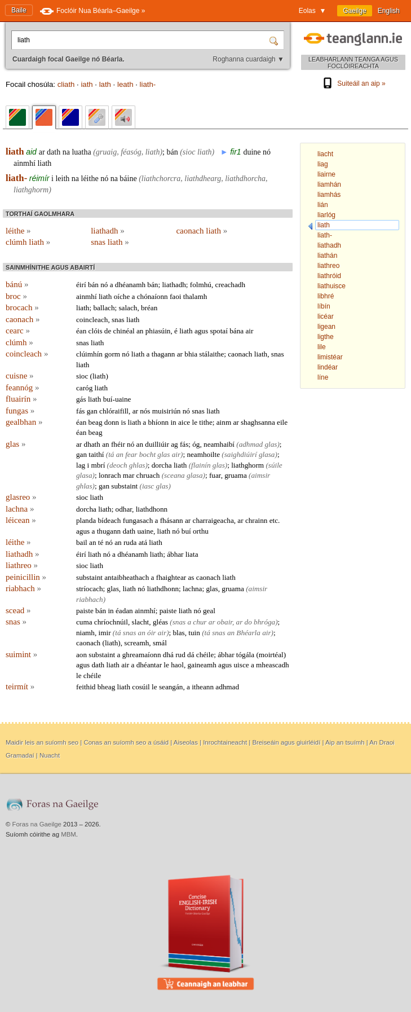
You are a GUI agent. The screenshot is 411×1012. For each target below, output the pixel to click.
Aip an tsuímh (345, 742)
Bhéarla (248, 632)
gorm (112, 354)
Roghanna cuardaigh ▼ (248, 59)
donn (111, 422)
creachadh (230, 284)
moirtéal (271, 654)
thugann (109, 531)
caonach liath (201, 230)
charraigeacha (213, 520)
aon (81, 654)
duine (251, 152)
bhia (190, 354)
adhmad (251, 444)
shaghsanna (258, 422)
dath (53, 152)
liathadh (108, 230)
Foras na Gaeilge (36, 824)
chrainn (256, 520)
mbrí (98, 465)
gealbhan (24, 421)
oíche (122, 296)
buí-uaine (117, 399)
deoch (118, 465)
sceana (174, 475)
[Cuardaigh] (275, 40)
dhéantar (149, 665)
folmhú (200, 284)
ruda (129, 542)
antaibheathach (126, 577)
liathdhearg (202, 178)
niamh (85, 632)
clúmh (19, 342)
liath (15, 151)
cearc (18, 330)
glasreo (21, 496)
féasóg (131, 152)
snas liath (110, 242)
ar (42, 152)
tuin (194, 632)
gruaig (106, 152)
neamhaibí (219, 444)
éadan (124, 610)
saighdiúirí (240, 454)
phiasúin (158, 331)
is (123, 422)
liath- (148, 84)
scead (18, 610)
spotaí (219, 331)
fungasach (138, 520)
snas (118, 319)
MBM (68, 834)
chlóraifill (114, 411)
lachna (20, 508)
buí (186, 531)
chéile (205, 654)
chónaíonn (152, 296)
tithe (205, 422)
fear (131, 454)
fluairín (21, 398)
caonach (22, 319)
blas (179, 632)
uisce (241, 665)
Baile (18, 10)
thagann (163, 354)
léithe (90, 178)
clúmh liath (28, 242)
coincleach (92, 319)
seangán (171, 687)
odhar (124, 509)
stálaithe (211, 354)
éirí (81, 284)
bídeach (109, 520)
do (248, 622)
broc (16, 296)
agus (201, 331)
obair (224, 622)
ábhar (175, 554)
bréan (149, 307)
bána (236, 331)
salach (127, 307)
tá (111, 454)
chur (199, 622)
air (249, 331)
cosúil (141, 687)
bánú (17, 284)
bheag (107, 687)
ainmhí (25, 163)
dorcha (162, 465)
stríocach (89, 588)
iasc (148, 486)
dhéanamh (130, 284)
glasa (267, 454)
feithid (85, 687)
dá (190, 654)
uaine (145, 531)
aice (184, 422)
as (191, 577)
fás (80, 411)
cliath (66, 84)
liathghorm (31, 190)
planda (86, 520)
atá (143, 542)
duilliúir (157, 444)
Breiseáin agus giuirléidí (286, 742)
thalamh (195, 296)
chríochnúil (111, 622)
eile (282, 422)
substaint (124, 486)
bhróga (264, 622)
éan (81, 331)
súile (275, 465)
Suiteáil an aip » (353, 83)
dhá (168, 654)
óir (151, 632)
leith (62, 178)
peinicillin (26, 577)
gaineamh (201, 665)
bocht (147, 454)
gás (81, 399)
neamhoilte (203, 454)
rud (180, 654)
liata (191, 554)
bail (81, 542)
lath (105, 84)
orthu (201, 531)
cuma (84, 622)
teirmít (20, 686)
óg (196, 444)
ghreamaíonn (141, 654)
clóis (96, 331)
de (107, 331)
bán (172, 152)
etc (273, 520)
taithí (96, 454)
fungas (20, 410)
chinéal (124, 331)
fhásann (171, 520)
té (101, 542)
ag (174, 444)
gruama (235, 475)
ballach (103, 307)
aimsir (260, 475)
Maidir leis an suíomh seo (42, 742)
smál (160, 643)
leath (125, 84)
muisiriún (166, 411)
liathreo (22, 565)
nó (267, 152)
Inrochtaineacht (225, 742)
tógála (245, 654)
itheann (203, 687)
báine (128, 178)
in (173, 422)
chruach (148, 475)
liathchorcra (161, 178)
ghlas (137, 465)
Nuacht (49, 755)
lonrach (110, 475)
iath (86, 84)
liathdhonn (151, 509)
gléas (160, 622)
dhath (92, 444)
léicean (21, 520)
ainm (223, 422)
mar (129, 475)
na (66, 152)
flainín (200, 465)
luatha (81, 152)
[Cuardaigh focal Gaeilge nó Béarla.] (141, 40)
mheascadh (272, 665)
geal (209, 610)
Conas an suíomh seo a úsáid (126, 742)
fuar (215, 475)
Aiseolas (186, 742)
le (195, 422)
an (139, 331)
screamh (136, 643)
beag (96, 422)
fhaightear (171, 577)
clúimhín (89, 354)
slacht (140, 622)
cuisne (20, 375)
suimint (21, 654)
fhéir (118, 444)
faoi (176, 296)
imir (105, 632)
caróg (84, 388)
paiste (85, 610)
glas (15, 443)
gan (92, 411)
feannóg (22, 387)
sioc (189, 152)
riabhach (23, 588)
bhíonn (158, 422)
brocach (22, 307)
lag (80, 465)
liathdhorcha (245, 178)
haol (177, 665)
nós (145, 411)
